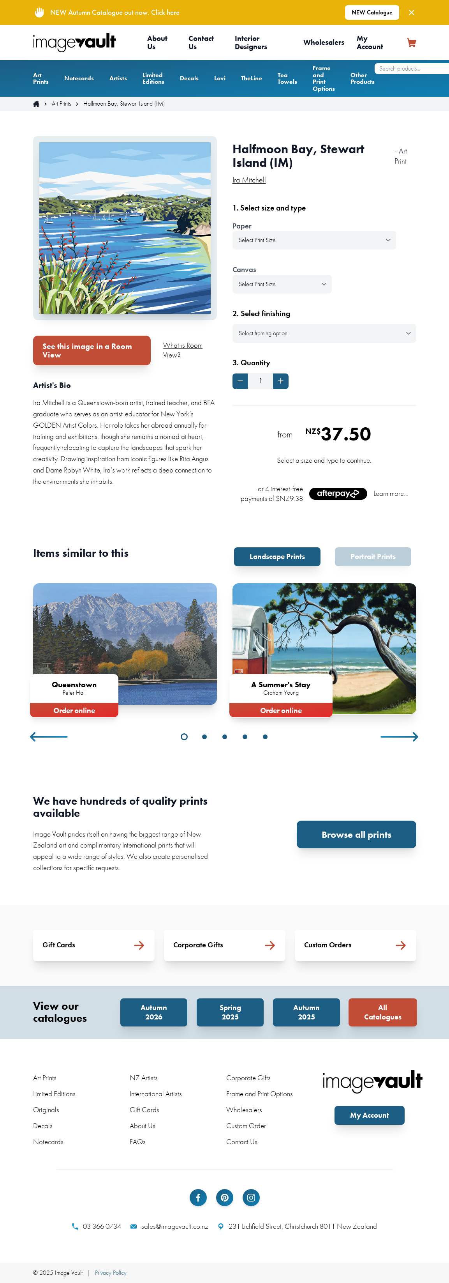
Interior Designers (251, 42)
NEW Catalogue (372, 12)
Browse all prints (356, 834)
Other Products (362, 78)
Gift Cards (144, 1110)
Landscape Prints (277, 556)
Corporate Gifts (248, 1078)
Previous (49, 736)
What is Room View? (182, 350)
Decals (189, 78)
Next (399, 736)
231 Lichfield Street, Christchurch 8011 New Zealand (297, 1226)
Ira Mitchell (249, 180)
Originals (46, 1110)
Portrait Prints (373, 556)
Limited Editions (153, 78)
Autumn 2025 (306, 1012)
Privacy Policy (111, 1273)
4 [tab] (245, 736)
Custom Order (246, 1126)
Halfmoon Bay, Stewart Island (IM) (124, 104)
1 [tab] (184, 736)
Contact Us (201, 42)
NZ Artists (144, 1078)
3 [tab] (224, 736)
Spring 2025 (230, 1012)
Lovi (219, 78)
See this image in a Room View (87, 350)
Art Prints (41, 78)
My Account (370, 42)
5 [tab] (265, 736)
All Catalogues (382, 1012)
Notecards (79, 78)
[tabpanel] (125, 648)
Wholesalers (323, 42)
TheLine (251, 78)
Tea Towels (287, 78)
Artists (118, 78)
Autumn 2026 (154, 1012)
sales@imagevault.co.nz (169, 1226)
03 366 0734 (96, 1226)
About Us (157, 42)
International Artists (156, 1094)
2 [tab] (204, 736)
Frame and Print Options (324, 78)
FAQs (138, 1142)
